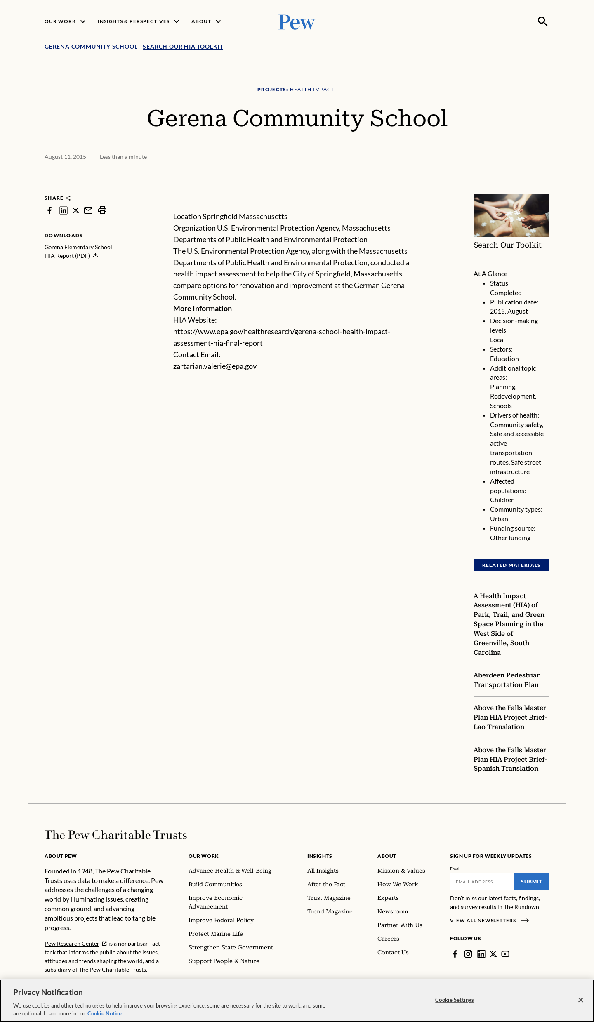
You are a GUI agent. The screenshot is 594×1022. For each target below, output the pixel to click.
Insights (319, 856)
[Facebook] (455, 954)
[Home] (116, 834)
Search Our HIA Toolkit (183, 46)
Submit (531, 881)
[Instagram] (468, 954)
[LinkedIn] (481, 954)
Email (455, 868)
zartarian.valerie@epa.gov (215, 366)
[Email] (482, 881)
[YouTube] (505, 954)
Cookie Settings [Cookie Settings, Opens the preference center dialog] (454, 1001)
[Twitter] (493, 954)
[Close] (581, 1002)
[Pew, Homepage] (297, 21)
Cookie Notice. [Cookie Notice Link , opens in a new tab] (105, 1016)
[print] (102, 210)
